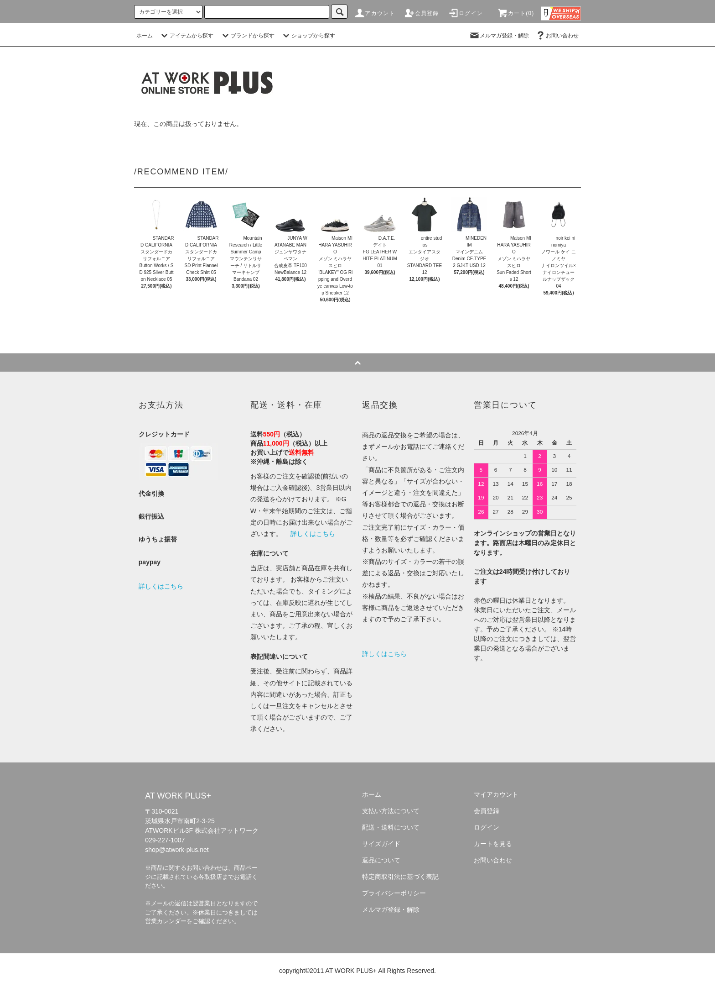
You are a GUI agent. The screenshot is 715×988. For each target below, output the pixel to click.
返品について (381, 860)
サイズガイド (381, 843)
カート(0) (515, 13)
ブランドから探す (247, 35)
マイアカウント (496, 794)
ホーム (144, 35)
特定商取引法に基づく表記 (400, 876)
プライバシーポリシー (394, 893)
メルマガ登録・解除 (499, 35)
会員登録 (421, 13)
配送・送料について (391, 827)
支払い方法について (391, 811)
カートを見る (493, 843)
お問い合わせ (557, 35)
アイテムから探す (186, 35)
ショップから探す (307, 35)
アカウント (374, 13)
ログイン (465, 13)
